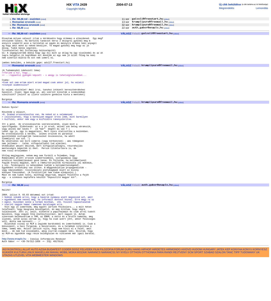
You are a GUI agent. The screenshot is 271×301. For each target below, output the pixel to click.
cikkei (167, 19)
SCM (190, 294)
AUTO (34, 291)
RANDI (168, 294)
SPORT (198, 294)
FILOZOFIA (107, 291)
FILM (96, 291)
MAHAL (54, 294)
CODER (66, 291)
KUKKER (7, 294)
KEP (227, 291)
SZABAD (209, 294)
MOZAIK (82, 294)
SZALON (220, 294)
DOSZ (75, 291)
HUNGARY (209, 291)
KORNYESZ (260, 291)
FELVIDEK (86, 291)
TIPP (237, 294)
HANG (137, 291)
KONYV (247, 291)
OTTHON (135, 294)
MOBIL (64, 294)
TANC (229, 294)
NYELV (125, 294)
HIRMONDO (173, 291)
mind (43, 19)
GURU (128, 291)
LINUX (30, 294)
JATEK (220, 291)
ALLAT (26, 291)
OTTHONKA (149, 294)
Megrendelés (226, 8)
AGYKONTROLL (12, 291)
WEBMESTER (40, 297)
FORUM (119, 291)
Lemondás (262, 8)
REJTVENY (180, 294)
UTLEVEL (19, 297)
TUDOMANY (247, 294)
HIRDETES (158, 291)
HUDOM (197, 291)
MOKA (72, 294)
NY (118, 294)
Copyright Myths (75, 8)
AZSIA (42, 291)
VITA (75, 4)
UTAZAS (7, 297)
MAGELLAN (42, 294)
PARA (160, 294)
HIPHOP (146, 291)
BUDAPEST (54, 291)
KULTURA (20, 294)
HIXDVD (186, 291)
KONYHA (236, 291)
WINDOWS (56, 297)
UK (258, 294)
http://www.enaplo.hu (14, 280)
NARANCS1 (108, 294)
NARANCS (94, 294)
